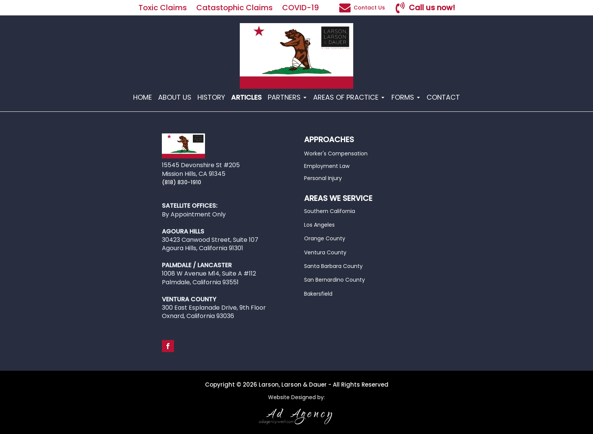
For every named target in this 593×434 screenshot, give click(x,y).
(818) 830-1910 (181, 182)
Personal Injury (323, 178)
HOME (142, 97)
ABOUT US (174, 97)
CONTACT (443, 97)
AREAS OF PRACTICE (349, 97)
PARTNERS (287, 97)
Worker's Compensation (336, 153)
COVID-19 (301, 7)
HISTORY (211, 97)
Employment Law (326, 166)
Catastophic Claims (234, 7)
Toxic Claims (162, 7)
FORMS (406, 97)
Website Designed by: (296, 397)
